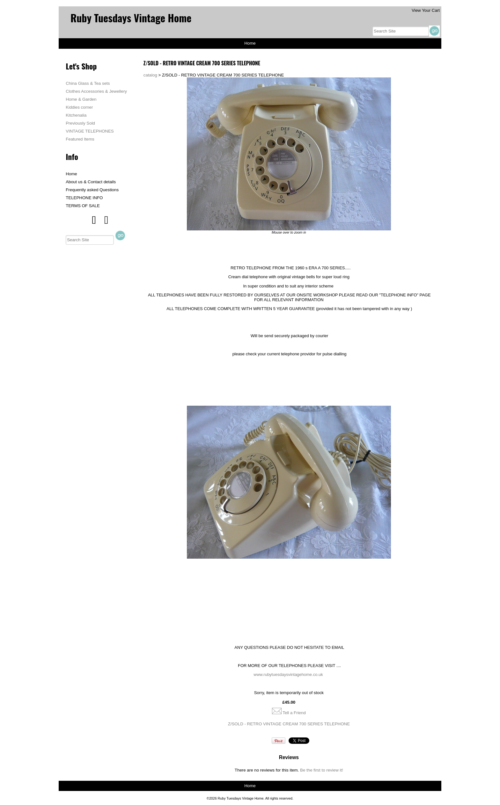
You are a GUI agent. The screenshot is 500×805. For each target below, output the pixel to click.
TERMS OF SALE (83, 205)
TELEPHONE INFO (84, 197)
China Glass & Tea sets (88, 83)
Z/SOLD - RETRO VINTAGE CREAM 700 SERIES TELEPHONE (289, 724)
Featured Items (80, 139)
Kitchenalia (76, 115)
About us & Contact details (91, 181)
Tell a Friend (294, 712)
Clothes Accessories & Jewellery (96, 91)
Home (250, 43)
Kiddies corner (79, 107)
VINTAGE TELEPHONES (90, 131)
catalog (150, 75)
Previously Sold (80, 123)
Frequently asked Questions (92, 189)
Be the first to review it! (321, 770)
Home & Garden (81, 99)
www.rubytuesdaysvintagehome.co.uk (288, 674)
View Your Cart (426, 10)
